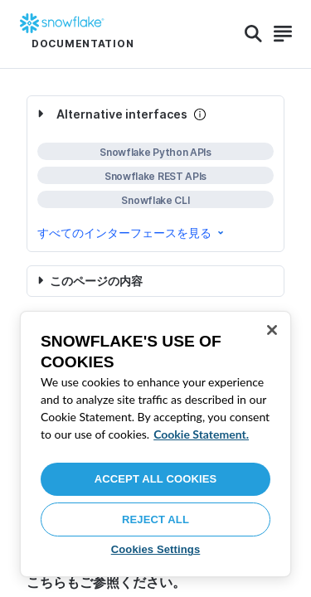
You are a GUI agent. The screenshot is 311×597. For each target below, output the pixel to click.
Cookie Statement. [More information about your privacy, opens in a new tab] (201, 434)
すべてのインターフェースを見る (131, 233)
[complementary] (155, 173)
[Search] (253, 34)
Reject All (155, 519)
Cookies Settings (156, 549)
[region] (155, 444)
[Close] (272, 330)
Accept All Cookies (156, 479)
